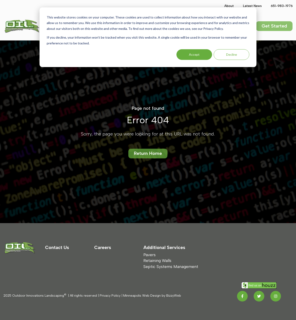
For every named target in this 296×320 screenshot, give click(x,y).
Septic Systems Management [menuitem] (170, 266)
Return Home (148, 153)
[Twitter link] (259, 296)
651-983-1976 (282, 6)
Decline (231, 54)
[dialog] (148, 37)
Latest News (252, 6)
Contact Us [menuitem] (57, 247)
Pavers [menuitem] (149, 254)
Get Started (274, 26)
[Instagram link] (275, 296)
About (229, 6)
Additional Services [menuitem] (164, 247)
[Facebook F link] (242, 296)
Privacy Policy (110, 296)
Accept (194, 54)
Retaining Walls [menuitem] (157, 260)
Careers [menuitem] (102, 247)
